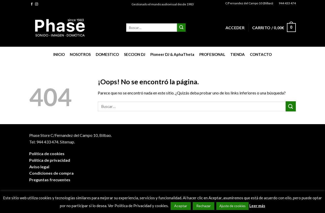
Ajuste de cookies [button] (232, 206)
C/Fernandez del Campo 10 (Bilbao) (249, 3)
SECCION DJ (134, 54)
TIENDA (237, 54)
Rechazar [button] (203, 206)
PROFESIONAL (212, 54)
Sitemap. (67, 141)
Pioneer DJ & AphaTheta (172, 54)
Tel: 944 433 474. (44, 141)
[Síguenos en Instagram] (36, 4)
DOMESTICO (107, 54)
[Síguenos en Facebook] (31, 4)
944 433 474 (287, 3)
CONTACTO (261, 54)
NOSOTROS (80, 54)
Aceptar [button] (180, 206)
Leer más (257, 205)
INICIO (59, 54)
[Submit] (181, 27)
